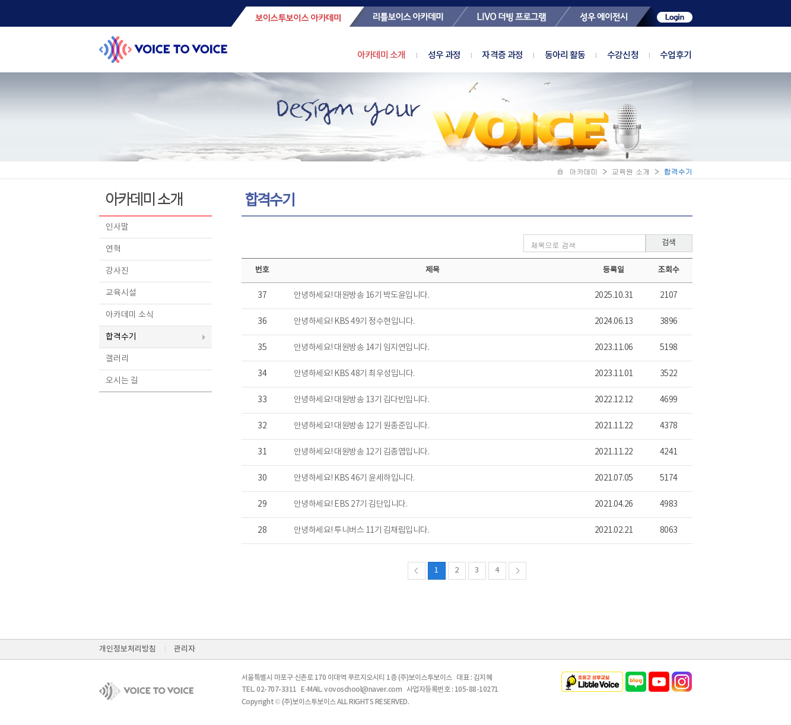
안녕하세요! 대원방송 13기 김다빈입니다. (362, 400)
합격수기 (121, 337)
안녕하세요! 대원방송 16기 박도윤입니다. (362, 295)
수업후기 (675, 55)
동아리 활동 (576, 55)
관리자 (184, 649)
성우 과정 (455, 55)
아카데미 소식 (130, 315)
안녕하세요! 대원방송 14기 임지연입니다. (362, 347)
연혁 (113, 249)
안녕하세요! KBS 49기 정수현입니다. (354, 321)
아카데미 (584, 171)
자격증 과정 (513, 55)
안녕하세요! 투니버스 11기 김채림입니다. (362, 530)
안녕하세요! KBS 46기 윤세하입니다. (354, 478)
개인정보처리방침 (127, 649)
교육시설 (121, 293)
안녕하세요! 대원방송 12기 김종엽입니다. (362, 452)
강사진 (117, 271)
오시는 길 (122, 381)
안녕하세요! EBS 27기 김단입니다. (351, 504)
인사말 (117, 227)
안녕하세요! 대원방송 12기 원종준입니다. (362, 426)
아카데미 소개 (381, 55)
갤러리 (117, 359)
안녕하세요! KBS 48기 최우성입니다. (354, 374)
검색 (669, 242)
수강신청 (633, 55)
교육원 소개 (631, 171)
